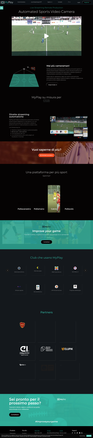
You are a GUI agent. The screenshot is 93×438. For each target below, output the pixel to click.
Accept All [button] (89, 435)
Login (78, 2)
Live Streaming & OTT (36, 2)
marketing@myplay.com (53, 425)
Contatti (60, 2)
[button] (1, 8)
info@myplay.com (64, 425)
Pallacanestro (10, 209)
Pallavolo (83, 209)
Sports (50, 2)
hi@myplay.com (38, 425)
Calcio (54, 209)
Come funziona (21, 2)
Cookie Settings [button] (82, 435)
